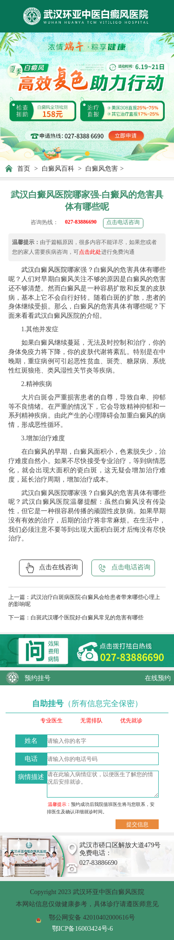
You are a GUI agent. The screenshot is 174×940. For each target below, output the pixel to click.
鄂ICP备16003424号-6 (82, 928)
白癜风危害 (101, 168)
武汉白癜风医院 (44, 269)
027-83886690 (81, 222)
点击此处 (90, 252)
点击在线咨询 (51, 568)
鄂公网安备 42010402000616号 (92, 917)
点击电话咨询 (123, 222)
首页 (23, 168)
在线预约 (158, 678)
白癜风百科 (58, 168)
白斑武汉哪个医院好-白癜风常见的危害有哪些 (87, 618)
